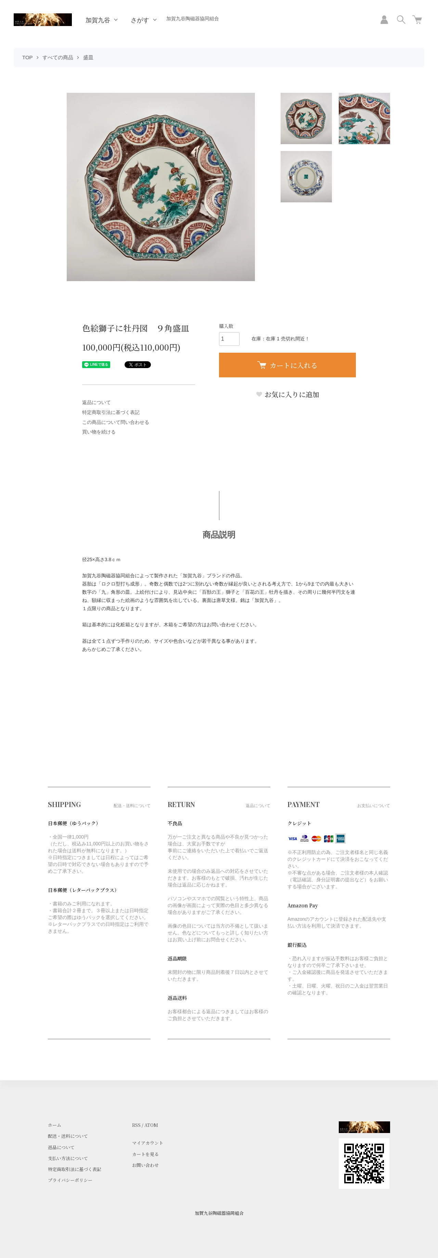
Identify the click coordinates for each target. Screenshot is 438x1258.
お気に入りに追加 (287, 394)
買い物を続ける (99, 432)
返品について (96, 402)
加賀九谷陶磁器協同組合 (192, 18)
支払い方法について (68, 1158)
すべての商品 (57, 57)
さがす (140, 20)
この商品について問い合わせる (115, 422)
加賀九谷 (98, 20)
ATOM (151, 1125)
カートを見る (145, 1154)
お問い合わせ (145, 1165)
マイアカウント (147, 1143)
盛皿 (88, 57)
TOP (27, 57)
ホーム (54, 1125)
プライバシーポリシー (70, 1180)
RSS (136, 1125)
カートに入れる (287, 365)
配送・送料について (68, 1136)
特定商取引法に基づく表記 (111, 412)
